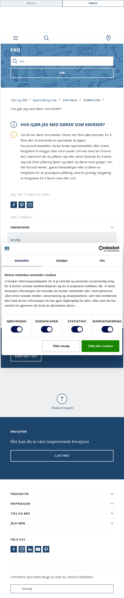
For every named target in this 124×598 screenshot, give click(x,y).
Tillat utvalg (61, 346)
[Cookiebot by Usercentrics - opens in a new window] (101, 249)
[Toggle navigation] (15, 38)
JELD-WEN (18, 523)
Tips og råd (20, 513)
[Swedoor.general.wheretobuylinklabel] (108, 38)
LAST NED (62, 456)
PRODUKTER (20, 494)
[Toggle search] (46, 38)
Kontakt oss (26, 356)
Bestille (16, 240)
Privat (31, 3)
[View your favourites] (77, 38)
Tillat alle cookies (100, 346)
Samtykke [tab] (22, 260)
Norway (22, 588)
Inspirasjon (20, 504)
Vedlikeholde (92, 100)
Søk (62, 73)
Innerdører (70, 100)
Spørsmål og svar (45, 100)
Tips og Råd (19, 100)
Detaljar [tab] (62, 260)
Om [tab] (102, 260)
